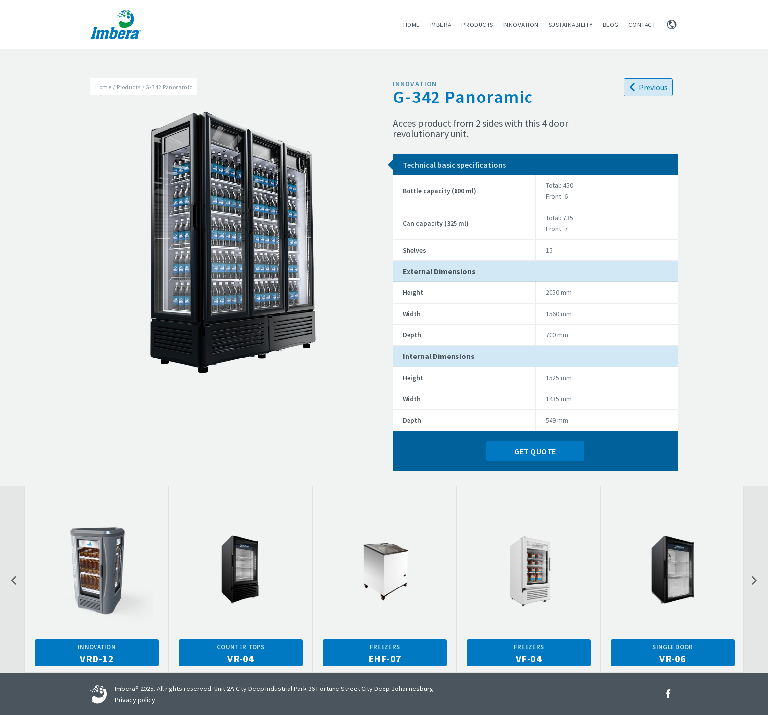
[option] (97, 579)
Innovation (521, 25)
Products (477, 25)
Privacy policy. (136, 699)
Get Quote (535, 451)
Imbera (441, 25)
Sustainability (571, 25)
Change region (672, 24)
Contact (642, 25)
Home (411, 25)
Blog (611, 25)
